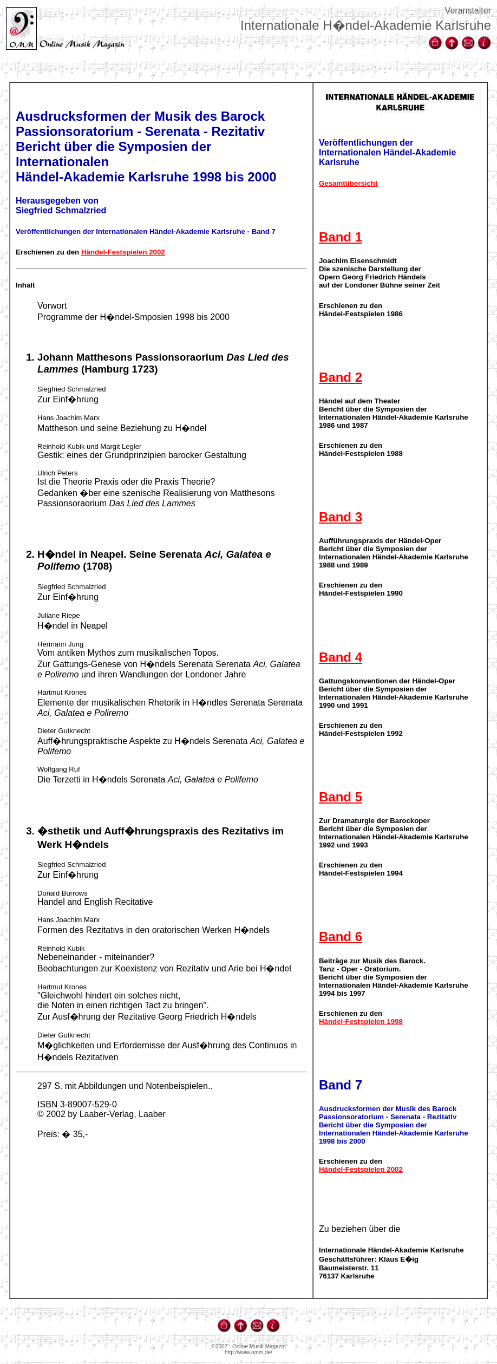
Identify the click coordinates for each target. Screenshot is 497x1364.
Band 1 (340, 237)
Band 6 (340, 936)
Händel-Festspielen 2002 (123, 252)
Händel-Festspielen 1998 (361, 1021)
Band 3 (340, 517)
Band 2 (340, 377)
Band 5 (340, 796)
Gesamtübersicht (348, 183)
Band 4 (340, 657)
